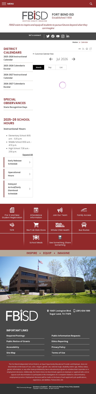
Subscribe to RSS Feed (83, 49)
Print (87, 49)
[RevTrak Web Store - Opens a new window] (36, 227)
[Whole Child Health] (60, 227)
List (61, 67)
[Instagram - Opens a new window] (62, 36)
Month (38, 67)
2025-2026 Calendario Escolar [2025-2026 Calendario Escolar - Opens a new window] (14, 67)
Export (91, 49)
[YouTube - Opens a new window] (57, 36)
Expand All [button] (28, 154)
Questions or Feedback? (40, 386)
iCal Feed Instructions (80, 49)
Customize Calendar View (44, 54)
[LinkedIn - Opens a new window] (67, 36)
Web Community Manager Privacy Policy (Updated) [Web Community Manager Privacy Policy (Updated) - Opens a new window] (64, 386)
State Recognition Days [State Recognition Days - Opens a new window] (15, 107)
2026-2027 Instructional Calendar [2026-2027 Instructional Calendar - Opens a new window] (15, 76)
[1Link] (12, 227)
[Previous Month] (51, 59)
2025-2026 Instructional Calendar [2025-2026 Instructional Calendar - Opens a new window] (15, 58)
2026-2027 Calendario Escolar (14, 85)
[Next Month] (73, 59)
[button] (8, 4)
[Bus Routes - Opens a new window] (84, 227)
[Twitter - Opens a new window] (47, 36)
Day (49, 67)
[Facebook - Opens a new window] (52, 36)
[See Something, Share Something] (60, 240)
